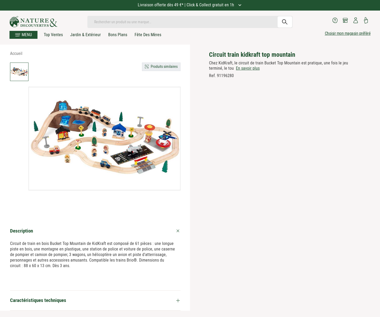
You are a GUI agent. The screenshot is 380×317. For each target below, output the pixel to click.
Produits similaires (164, 66)
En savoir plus (248, 68)
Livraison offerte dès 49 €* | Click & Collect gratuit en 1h (186, 4)
